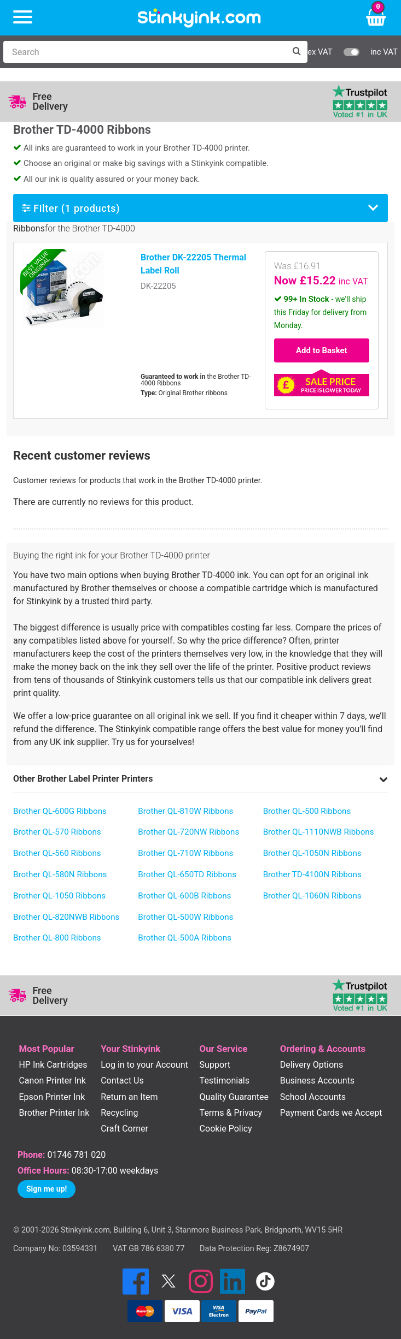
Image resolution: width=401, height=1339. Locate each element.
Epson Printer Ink (52, 1097)
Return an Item (129, 1097)
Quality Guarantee (234, 1097)
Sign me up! (46, 1189)
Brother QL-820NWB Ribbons (66, 917)
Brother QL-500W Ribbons (185, 917)
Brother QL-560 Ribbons (57, 853)
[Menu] (22, 17)
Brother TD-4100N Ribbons (312, 874)
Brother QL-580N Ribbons (60, 874)
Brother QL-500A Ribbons (184, 938)
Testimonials (224, 1080)
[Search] (144, 52)
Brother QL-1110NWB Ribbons (318, 832)
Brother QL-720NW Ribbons (188, 832)
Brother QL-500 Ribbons (307, 811)
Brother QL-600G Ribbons (60, 811)
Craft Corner (124, 1128)
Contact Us (122, 1080)
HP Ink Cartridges (53, 1065)
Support (215, 1065)
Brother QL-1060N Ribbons (312, 896)
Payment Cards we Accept (331, 1113)
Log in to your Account (144, 1065)
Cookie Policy (226, 1128)
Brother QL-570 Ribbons (57, 832)
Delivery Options (311, 1065)
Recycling (119, 1113)
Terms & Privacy (231, 1113)
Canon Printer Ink (52, 1080)
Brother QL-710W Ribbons (185, 853)
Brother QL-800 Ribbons (57, 938)
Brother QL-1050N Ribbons (312, 853)
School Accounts (313, 1097)
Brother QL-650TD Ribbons (187, 874)
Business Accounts (317, 1080)
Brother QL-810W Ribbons (185, 811)
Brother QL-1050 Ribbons (59, 896)
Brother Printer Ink (54, 1113)
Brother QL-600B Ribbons (184, 896)
